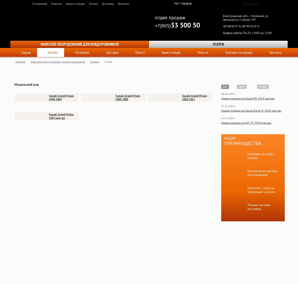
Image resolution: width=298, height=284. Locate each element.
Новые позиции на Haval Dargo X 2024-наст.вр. (251, 111)
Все (225, 86)
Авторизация (251, 3)
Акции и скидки (75, 4)
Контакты (123, 4)
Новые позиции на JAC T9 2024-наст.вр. (246, 123)
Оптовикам (82, 52)
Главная (26, 52)
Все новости (272, 130)
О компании (39, 4)
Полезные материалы (238, 52)
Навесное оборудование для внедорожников (80, 44)
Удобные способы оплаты (260, 156)
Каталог (53, 52)
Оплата (93, 4)
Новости (56, 4)
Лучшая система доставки (258, 207)
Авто (242, 86)
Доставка (108, 4)
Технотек (20, 61)
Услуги (218, 44)
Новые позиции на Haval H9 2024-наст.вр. (248, 98)
